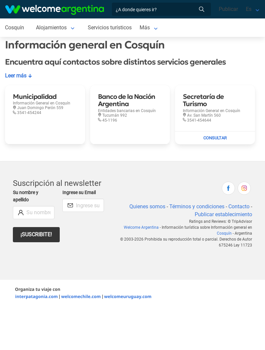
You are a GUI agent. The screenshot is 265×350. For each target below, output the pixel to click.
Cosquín (224, 233)
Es (248, 9)
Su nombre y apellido (26, 196)
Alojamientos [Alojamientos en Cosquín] (51, 27)
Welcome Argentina (142, 227)
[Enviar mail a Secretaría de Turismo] (215, 138)
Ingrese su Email (80, 192)
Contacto (238, 206)
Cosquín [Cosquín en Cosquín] (14, 27)
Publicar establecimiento (223, 214)
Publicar (228, 9)
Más (146, 27)
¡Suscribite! (36, 234)
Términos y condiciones (196, 206)
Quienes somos (146, 206)
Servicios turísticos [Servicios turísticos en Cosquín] (110, 27)
